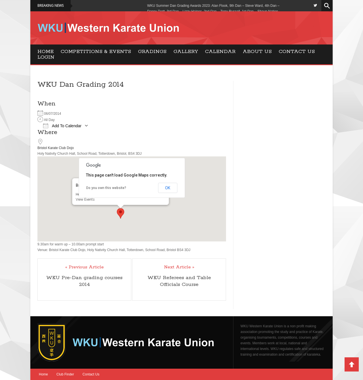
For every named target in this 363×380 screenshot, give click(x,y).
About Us (257, 51)
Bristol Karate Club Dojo (55, 148)
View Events (84, 199)
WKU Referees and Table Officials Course (179, 281)
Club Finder (65, 374)
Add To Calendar (62, 125)
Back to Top (352, 364)
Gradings (152, 51)
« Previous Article (84, 267)
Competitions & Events (96, 51)
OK (167, 188)
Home (45, 51)
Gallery (186, 51)
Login (45, 57)
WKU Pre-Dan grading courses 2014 (84, 281)
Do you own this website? (106, 188)
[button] (120, 213)
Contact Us (297, 51)
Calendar (220, 51)
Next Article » (179, 267)
